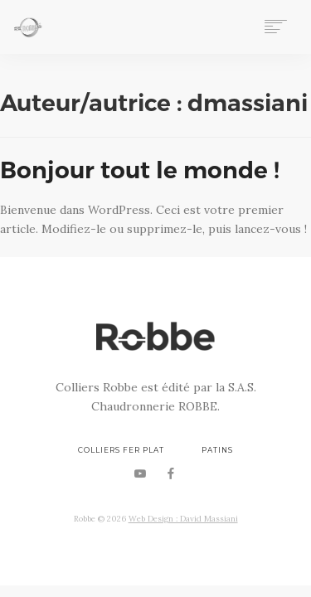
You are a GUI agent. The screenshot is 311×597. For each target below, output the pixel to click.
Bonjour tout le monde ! (139, 170)
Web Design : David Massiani (183, 518)
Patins (217, 450)
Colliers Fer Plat (121, 450)
